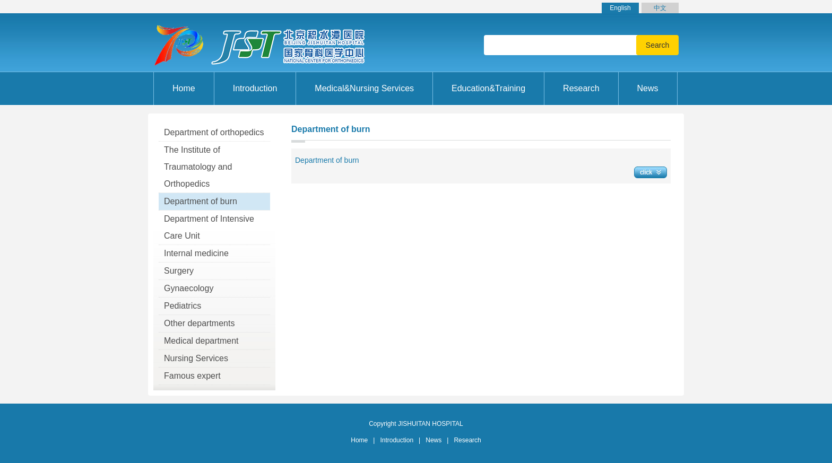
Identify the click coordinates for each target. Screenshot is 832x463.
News (433, 440)
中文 (660, 8)
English (620, 8)
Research (467, 440)
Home (183, 88)
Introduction (396, 440)
